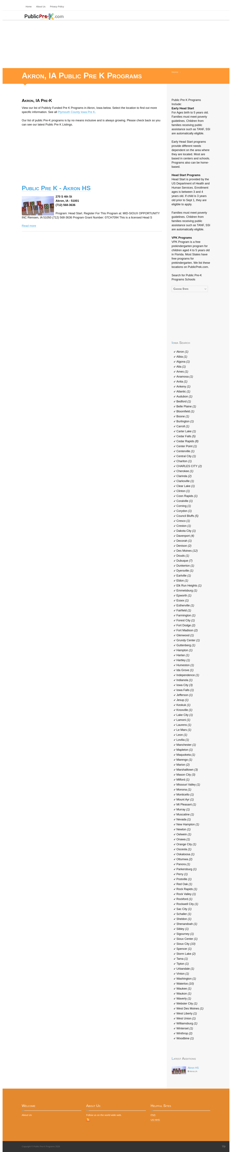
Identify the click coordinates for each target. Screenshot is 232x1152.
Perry (182, 874)
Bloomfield (185, 411)
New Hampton (187, 824)
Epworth (183, 595)
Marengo (184, 759)
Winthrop (184, 1033)
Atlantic (183, 391)
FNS (153, 1115)
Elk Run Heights (189, 585)
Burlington (185, 421)
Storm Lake (186, 953)
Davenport (185, 535)
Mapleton (184, 749)
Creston (183, 525)
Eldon (182, 580)
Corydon (184, 511)
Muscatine (185, 814)
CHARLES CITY (189, 466)
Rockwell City (187, 904)
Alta (181, 366)
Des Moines (187, 550)
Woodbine (185, 1038)
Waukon (183, 993)
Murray (183, 809)
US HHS (155, 1119)
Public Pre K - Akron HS (56, 188)
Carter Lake (186, 431)
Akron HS (193, 1067)
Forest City (185, 620)
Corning (183, 506)
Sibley (182, 928)
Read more (29, 225)
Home (29, 6)
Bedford (183, 401)
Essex (182, 600)
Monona (183, 789)
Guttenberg (185, 645)
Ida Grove (184, 670)
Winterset (184, 1028)
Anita (181, 381)
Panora (183, 864)
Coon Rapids (187, 496)
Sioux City (185, 943)
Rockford (184, 899)
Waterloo (185, 983)
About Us (40, 6)
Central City (186, 456)
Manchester (186, 744)
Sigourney (185, 933)
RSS (88, 1120)
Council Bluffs (187, 515)
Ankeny (183, 386)
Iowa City (184, 685)
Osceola (183, 849)
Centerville (185, 451)
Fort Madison (187, 630)
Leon (181, 734)
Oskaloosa (185, 854)
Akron (182, 351)
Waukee (183, 988)
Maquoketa (185, 754)
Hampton (184, 650)
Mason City (185, 774)
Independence (187, 675)
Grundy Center (188, 640)
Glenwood (185, 635)
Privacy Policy (57, 6)
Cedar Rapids (187, 441)
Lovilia (182, 739)
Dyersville (184, 570)
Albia (181, 356)
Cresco (183, 520)
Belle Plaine (186, 406)
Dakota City (186, 530)
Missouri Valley (188, 784)
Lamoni (183, 720)
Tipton (182, 963)
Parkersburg (186, 869)
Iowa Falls (185, 690)
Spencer (184, 948)
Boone (182, 416)
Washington (186, 978)
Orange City (186, 844)
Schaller (183, 914)
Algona (183, 361)
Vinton (182, 973)
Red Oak (184, 884)
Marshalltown (187, 769)
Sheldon (183, 919)
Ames (182, 371)
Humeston (185, 665)
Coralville (184, 501)
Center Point (186, 446)
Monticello (185, 794)
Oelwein (183, 834)
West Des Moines (189, 1008)
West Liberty (186, 1013)
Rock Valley (186, 894)
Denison (183, 545)
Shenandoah (186, 924)
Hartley (183, 660)
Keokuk (183, 705)
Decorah (184, 540)
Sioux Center (187, 938)
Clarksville (185, 481)
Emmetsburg (186, 590)
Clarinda (184, 476)
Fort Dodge (185, 625)
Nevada (183, 819)
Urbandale (185, 968)
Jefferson (184, 695)
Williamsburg (186, 1023)
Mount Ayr (185, 799)
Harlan (182, 655)
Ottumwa (184, 859)
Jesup (182, 700)
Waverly (183, 998)
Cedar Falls (186, 436)
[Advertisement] (116, 44)
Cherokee (184, 471)
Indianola (184, 680)
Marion (183, 764)
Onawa (183, 839)
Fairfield (183, 610)
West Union (186, 1018)
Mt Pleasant (186, 804)
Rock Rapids (186, 889)
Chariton (184, 461)
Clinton (183, 491)
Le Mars (183, 729)
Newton (183, 829)
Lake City (184, 715)
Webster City (186, 1003)
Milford (182, 779)
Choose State (181, 288)
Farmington (185, 615)
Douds (182, 555)
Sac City (184, 909)
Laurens (183, 724)
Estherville (185, 605)
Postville (184, 879)
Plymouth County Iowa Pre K (76, 112)
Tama (182, 958)
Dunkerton (185, 565)
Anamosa (184, 376)
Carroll (182, 426)
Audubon (184, 396)
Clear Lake (185, 486)
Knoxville (184, 710)
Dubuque (184, 560)
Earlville (183, 575)
